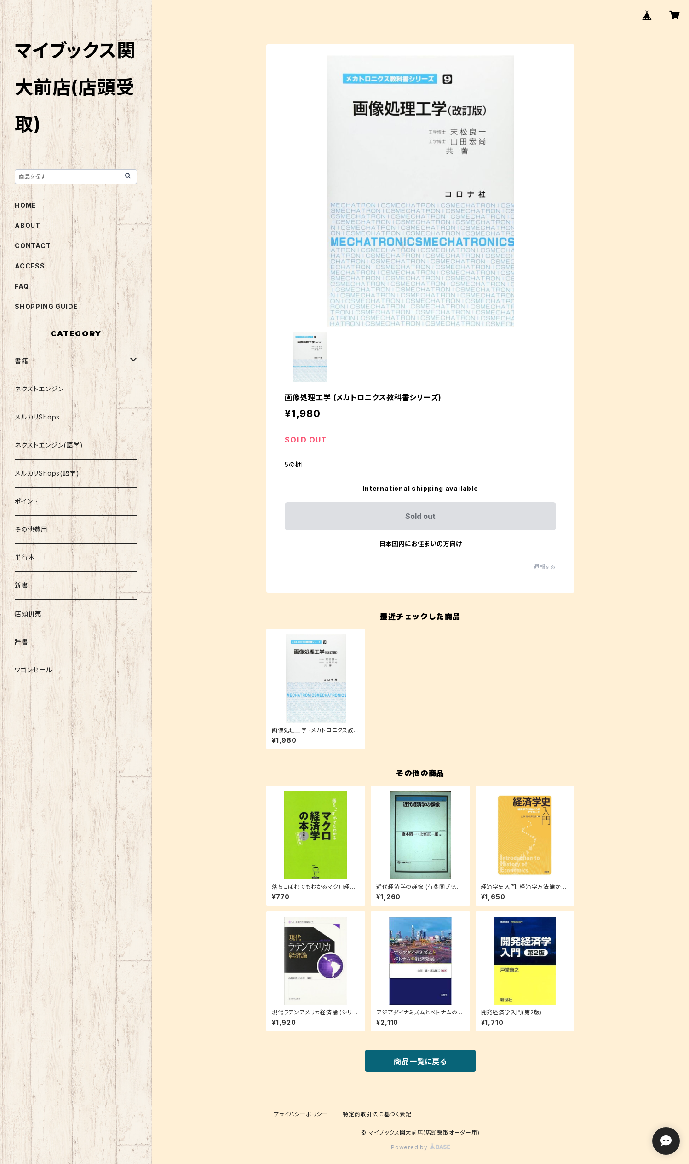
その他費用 (31, 529)
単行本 (25, 557)
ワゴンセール (33, 670)
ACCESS (30, 266)
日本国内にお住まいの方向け (420, 543)
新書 (22, 585)
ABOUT (27, 225)
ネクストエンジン (39, 389)
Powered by (420, 1147)
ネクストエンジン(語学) (49, 445)
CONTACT (33, 246)
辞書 (22, 642)
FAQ (22, 286)
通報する (545, 566)
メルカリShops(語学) (47, 473)
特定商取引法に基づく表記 (377, 1114)
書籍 (22, 361)
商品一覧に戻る (420, 1061)
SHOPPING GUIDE (46, 306)
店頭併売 (28, 613)
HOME (25, 205)
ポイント (26, 501)
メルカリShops (37, 417)
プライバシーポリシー (301, 1114)
